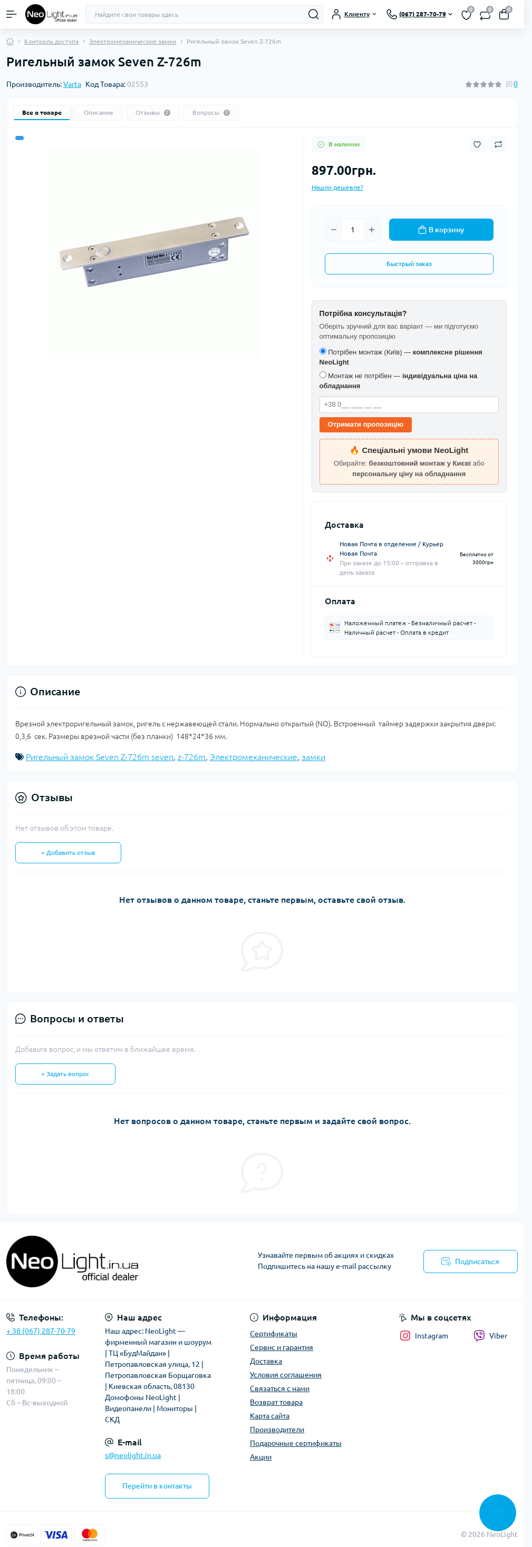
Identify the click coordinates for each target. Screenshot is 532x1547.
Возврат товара (276, 1402)
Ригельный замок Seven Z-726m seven (99, 757)
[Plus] (371, 229)
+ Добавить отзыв (68, 852)
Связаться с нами (279, 1388)
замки (313, 757)
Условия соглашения (286, 1375)
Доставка (266, 1361)
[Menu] (11, 14)
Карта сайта (269, 1416)
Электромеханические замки (132, 41)
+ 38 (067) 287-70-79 (40, 1331)
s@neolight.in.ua (133, 1455)
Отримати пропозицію (366, 424)
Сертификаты (273, 1333)
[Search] (313, 14)
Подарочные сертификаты (296, 1443)
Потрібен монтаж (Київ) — (401, 357)
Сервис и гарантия (281, 1347)
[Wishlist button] (477, 144)
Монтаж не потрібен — (399, 380)
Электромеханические (253, 757)
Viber (490, 1336)
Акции (261, 1457)
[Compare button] (498, 144)
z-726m (192, 757)
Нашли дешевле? (337, 187)
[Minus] (333, 229)
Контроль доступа (51, 41)
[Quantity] (352, 229)
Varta (72, 84)
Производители (277, 1429)
